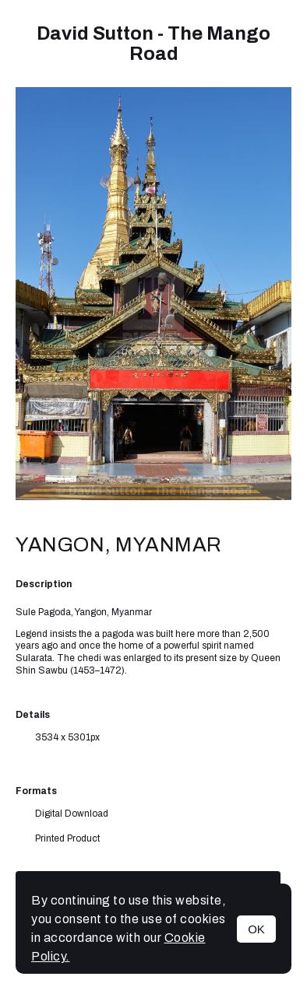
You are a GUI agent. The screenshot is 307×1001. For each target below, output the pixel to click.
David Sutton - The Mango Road (153, 43)
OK (256, 929)
